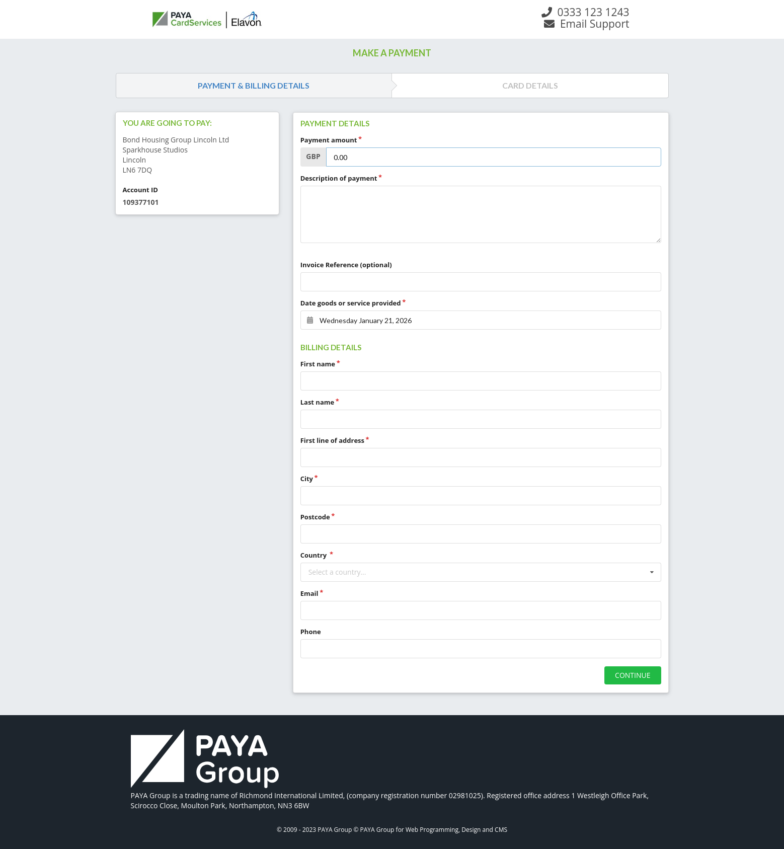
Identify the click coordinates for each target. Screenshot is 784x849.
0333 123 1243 (585, 12)
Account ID (140, 189)
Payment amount (328, 139)
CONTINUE (632, 675)
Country (314, 555)
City (306, 478)
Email (309, 593)
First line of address (332, 440)
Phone (310, 631)
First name (317, 363)
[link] (205, 760)
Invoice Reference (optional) (346, 264)
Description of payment (338, 178)
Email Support (586, 24)
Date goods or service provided (350, 302)
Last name (317, 402)
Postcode (315, 516)
